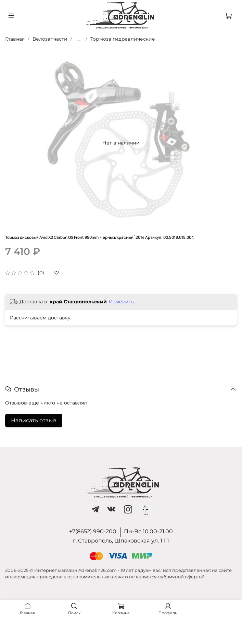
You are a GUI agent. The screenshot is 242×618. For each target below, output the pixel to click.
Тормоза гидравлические (122, 39)
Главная (15, 39)
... (78, 39)
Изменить (121, 302)
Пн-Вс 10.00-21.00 (148, 531)
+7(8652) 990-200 (92, 531)
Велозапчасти (50, 39)
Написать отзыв (33, 420)
